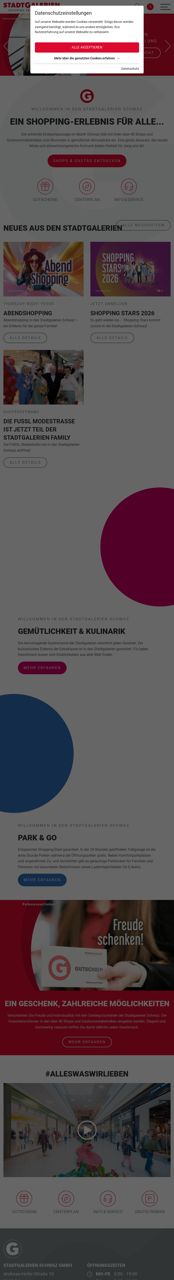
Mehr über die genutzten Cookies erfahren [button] (87, 58)
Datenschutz (130, 68)
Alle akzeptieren (87, 47)
